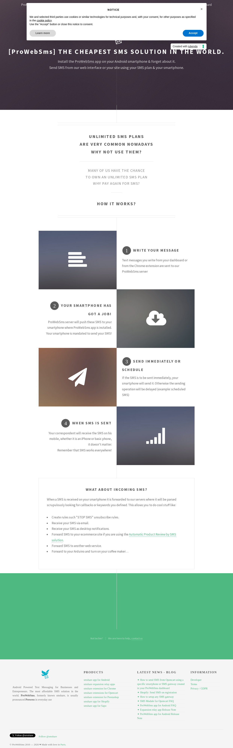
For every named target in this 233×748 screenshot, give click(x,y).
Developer (196, 680)
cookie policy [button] (44, 20)
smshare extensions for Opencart (101, 692)
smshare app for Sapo (95, 705)
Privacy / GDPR (199, 688)
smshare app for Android (97, 680)
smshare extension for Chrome (100, 688)
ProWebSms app (88, 61)
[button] (202, 9)
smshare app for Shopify (96, 701)
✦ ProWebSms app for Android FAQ (156, 705)
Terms (194, 684)
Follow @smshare (48, 736)
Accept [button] (193, 33)
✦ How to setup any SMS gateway (155, 696)
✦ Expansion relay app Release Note (156, 709)
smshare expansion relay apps (99, 684)
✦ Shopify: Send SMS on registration (157, 692)
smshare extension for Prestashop (101, 697)
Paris (62, 744)
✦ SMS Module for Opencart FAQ (155, 701)
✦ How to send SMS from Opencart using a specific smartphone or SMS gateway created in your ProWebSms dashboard (161, 684)
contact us (136, 638)
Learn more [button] (43, 33)
